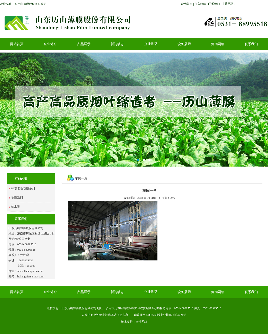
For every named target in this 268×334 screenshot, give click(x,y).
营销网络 (217, 44)
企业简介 (50, 44)
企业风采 (150, 44)
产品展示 (83, 44)
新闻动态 (117, 44)
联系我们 (251, 44)
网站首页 (16, 44)
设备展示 (184, 44)
